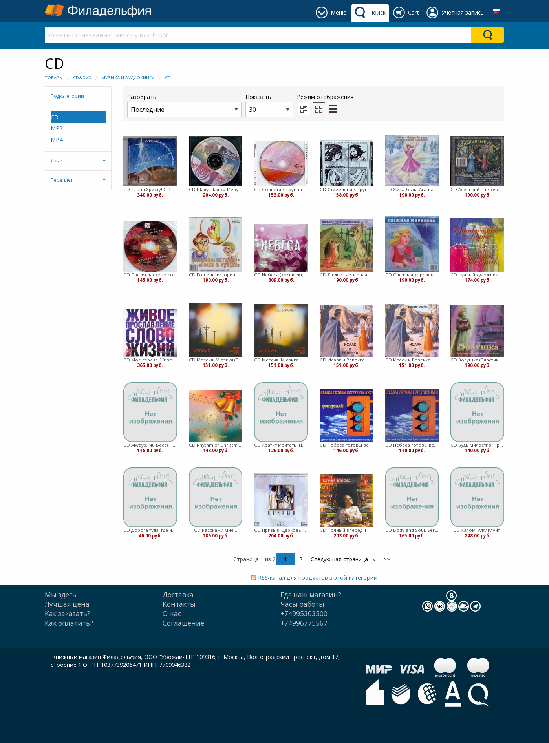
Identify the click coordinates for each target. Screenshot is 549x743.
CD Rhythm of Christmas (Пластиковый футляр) (216, 445)
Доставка (178, 594)
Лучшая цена (67, 604)
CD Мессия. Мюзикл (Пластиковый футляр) (216, 360)
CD (168, 77)
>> (387, 559)
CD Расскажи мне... (215, 530)
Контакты (179, 604)
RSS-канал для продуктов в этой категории (317, 577)
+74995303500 (304, 613)
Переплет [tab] (62, 180)
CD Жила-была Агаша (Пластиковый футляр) (412, 189)
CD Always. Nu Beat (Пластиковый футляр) (150, 445)
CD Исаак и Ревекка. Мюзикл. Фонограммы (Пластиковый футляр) (412, 360)
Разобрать (184, 105)
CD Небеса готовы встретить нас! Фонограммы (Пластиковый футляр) (346, 445)
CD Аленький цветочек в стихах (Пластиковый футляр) (477, 189)
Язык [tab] (56, 160)
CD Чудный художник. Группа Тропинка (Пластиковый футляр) (477, 274)
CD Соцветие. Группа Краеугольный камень (281, 189)
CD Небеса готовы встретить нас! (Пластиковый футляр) (412, 445)
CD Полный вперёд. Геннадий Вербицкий (346, 530)
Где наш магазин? (310, 594)
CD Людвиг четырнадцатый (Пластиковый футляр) (346, 274)
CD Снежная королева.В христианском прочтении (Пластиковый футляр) (412, 274)
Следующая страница (340, 559)
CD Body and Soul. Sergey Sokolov (412, 530)
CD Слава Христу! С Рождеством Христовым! (150, 189)
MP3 (56, 128)
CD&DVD (82, 77)
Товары (54, 77)
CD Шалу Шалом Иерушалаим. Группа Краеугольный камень (216, 189)
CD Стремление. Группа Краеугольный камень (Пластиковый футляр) (346, 189)
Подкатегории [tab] (67, 96)
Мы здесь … (64, 594)
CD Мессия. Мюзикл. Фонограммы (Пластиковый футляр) (281, 360)
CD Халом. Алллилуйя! (477, 530)
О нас (172, 613)
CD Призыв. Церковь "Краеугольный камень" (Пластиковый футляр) (281, 530)
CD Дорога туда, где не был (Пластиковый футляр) (150, 530)
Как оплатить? (69, 623)
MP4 (56, 139)
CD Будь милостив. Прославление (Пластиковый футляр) (477, 445)
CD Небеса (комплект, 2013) (281, 274)
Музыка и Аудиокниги (128, 77)
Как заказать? (67, 613)
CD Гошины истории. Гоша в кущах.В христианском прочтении (216, 274)
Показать (269, 105)
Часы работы (302, 604)
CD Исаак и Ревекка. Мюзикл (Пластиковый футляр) (346, 360)
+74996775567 (304, 623)
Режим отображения (325, 96)
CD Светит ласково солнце (150, 274)
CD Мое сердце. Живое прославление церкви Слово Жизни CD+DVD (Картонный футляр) (150, 360)
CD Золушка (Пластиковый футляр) (477, 360)
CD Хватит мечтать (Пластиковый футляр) (281, 445)
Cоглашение (183, 623)
